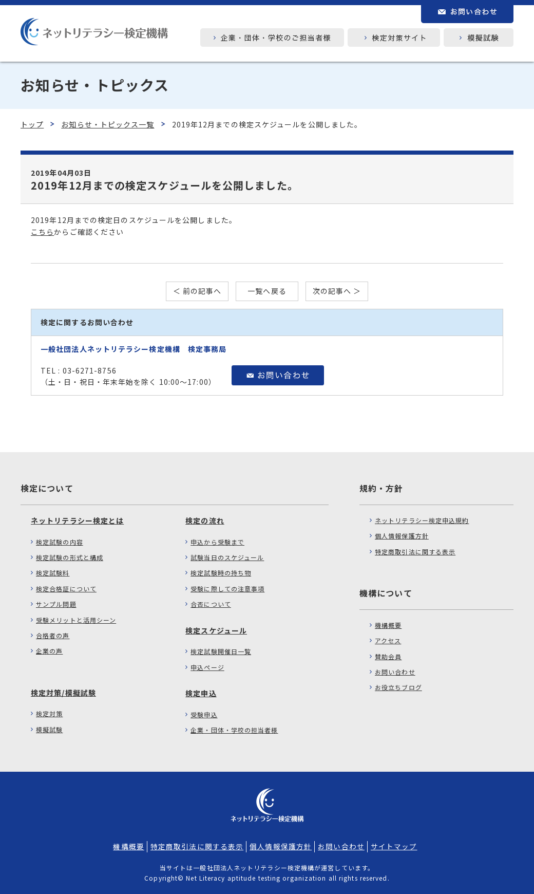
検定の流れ (204, 520)
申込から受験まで (217, 541)
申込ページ (207, 667)
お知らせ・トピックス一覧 (107, 124)
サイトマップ (394, 846)
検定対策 (49, 713)
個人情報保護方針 (402, 535)
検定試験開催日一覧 (220, 651)
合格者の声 (53, 635)
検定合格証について (66, 588)
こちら (42, 232)
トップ (32, 124)
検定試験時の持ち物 (220, 572)
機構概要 (388, 625)
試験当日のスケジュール (227, 557)
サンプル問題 (56, 604)
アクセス (388, 640)
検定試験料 (53, 572)
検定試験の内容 (59, 541)
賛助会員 (388, 656)
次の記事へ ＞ (337, 291)
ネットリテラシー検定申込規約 (422, 520)
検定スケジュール (216, 630)
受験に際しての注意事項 (227, 588)
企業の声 (49, 650)
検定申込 (200, 693)
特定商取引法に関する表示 (415, 551)
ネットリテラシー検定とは (77, 520)
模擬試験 (49, 729)
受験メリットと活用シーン (76, 620)
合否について (210, 604)
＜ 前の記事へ (197, 291)
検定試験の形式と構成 (69, 557)
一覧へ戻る (267, 291)
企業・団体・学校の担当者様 (234, 729)
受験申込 (203, 714)
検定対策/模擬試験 (63, 692)
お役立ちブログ (398, 687)
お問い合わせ (395, 671)
